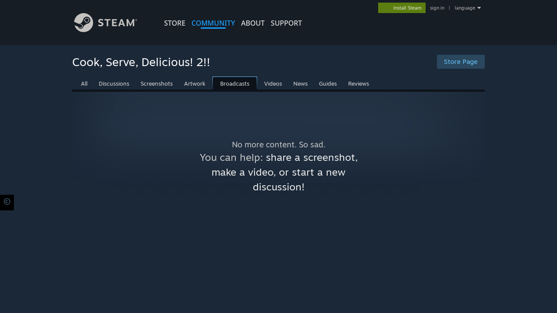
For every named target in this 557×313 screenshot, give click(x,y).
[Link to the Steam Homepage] (112, 29)
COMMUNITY (213, 23)
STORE (174, 23)
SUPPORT (286, 23)
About (253, 23)
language (465, 8)
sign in (437, 8)
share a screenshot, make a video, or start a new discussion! (284, 172)
